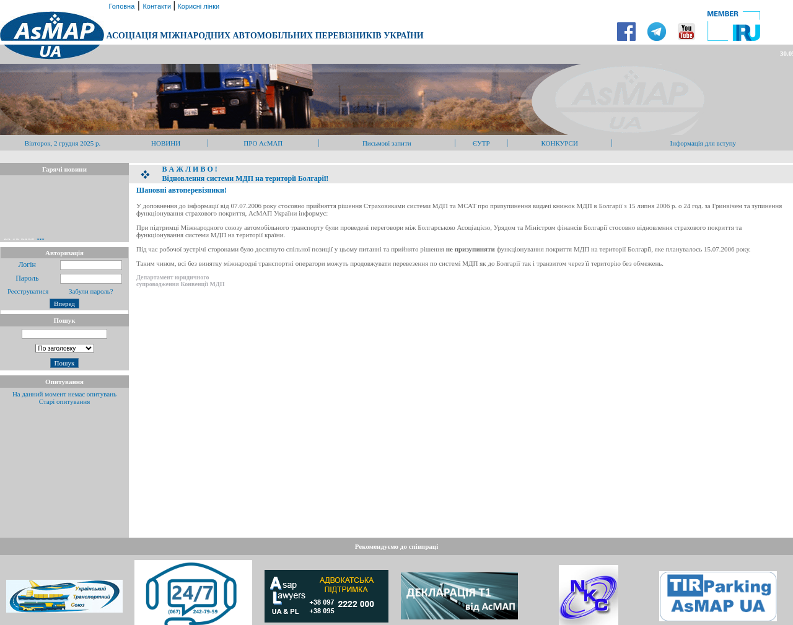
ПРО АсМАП (263, 143)
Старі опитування (64, 401)
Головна (120, 6)
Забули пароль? (91, 291)
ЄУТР (481, 143)
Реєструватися (27, 291)
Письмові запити (386, 143)
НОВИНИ (165, 143)
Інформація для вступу (703, 143)
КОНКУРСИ (559, 143)
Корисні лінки (197, 6)
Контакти (157, 6)
